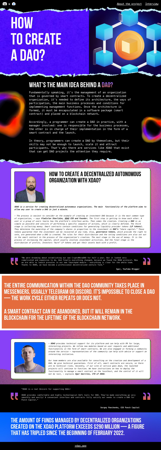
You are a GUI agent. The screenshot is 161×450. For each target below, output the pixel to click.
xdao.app (80, 445)
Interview (151, 3)
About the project (129, 3)
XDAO (67, 218)
